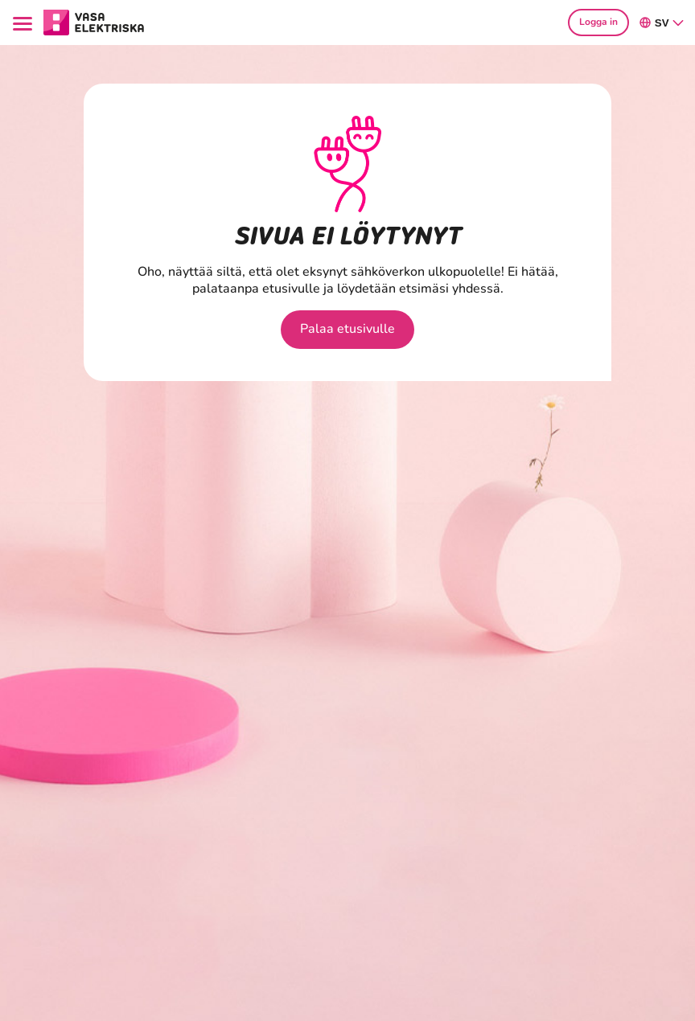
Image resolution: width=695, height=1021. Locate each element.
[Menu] (25, 22)
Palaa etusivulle (347, 329)
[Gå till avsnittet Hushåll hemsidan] (94, 21)
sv (662, 22)
